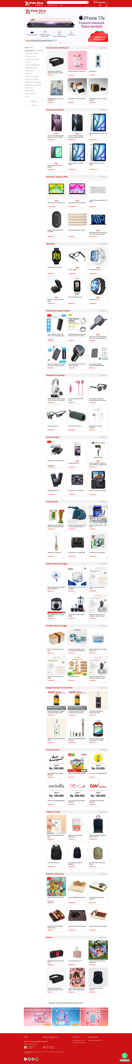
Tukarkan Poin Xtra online (79, 1042)
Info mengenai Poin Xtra (79, 1040)
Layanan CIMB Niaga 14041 (95, 1040)
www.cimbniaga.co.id (50, 1037)
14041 (26, 1037)
